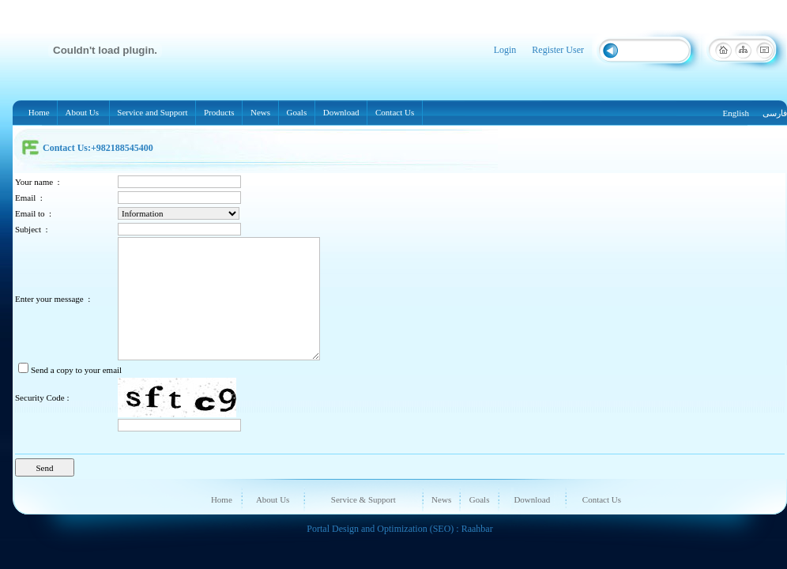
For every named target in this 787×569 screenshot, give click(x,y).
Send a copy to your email (76, 370)
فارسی (775, 113)
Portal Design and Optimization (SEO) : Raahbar (399, 528)
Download (341, 112)
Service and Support (152, 112)
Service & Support (363, 499)
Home (38, 112)
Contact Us (394, 112)
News (260, 112)
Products (221, 112)
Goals (296, 112)
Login (505, 49)
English (735, 113)
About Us (83, 112)
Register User (558, 49)
